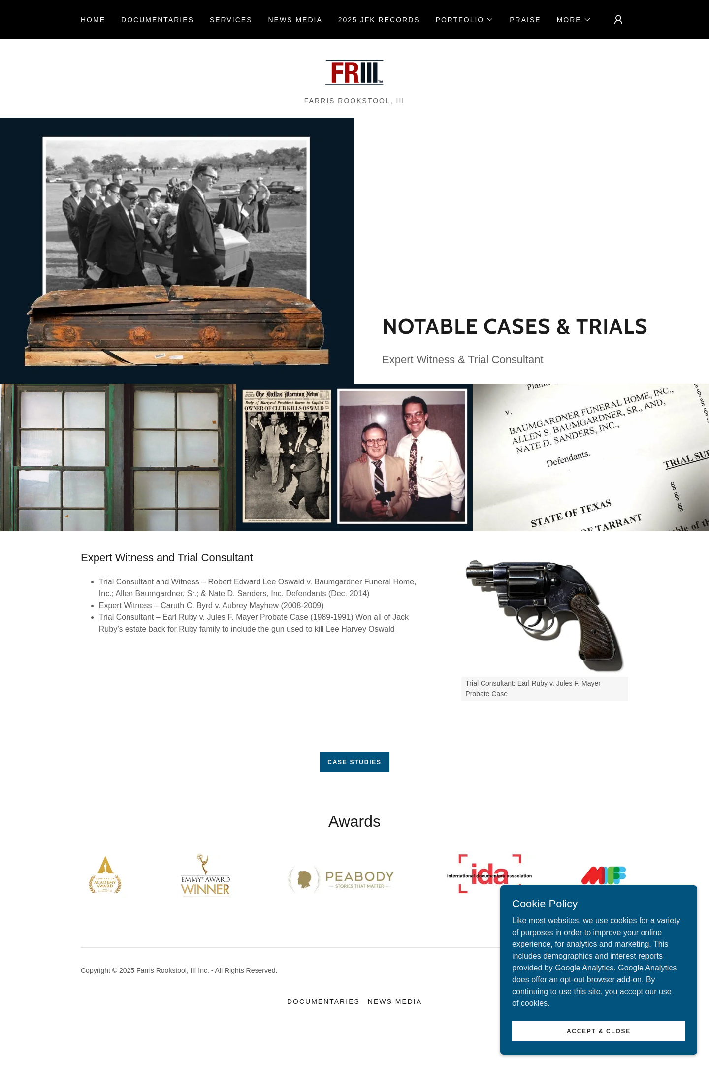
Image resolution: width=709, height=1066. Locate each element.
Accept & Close (599, 1050)
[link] (354, 71)
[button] (465, 20)
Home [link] (93, 20)
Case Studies (354, 762)
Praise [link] (525, 20)
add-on (629, 999)
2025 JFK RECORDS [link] (379, 20)
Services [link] (231, 20)
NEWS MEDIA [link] (295, 20)
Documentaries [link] (157, 20)
